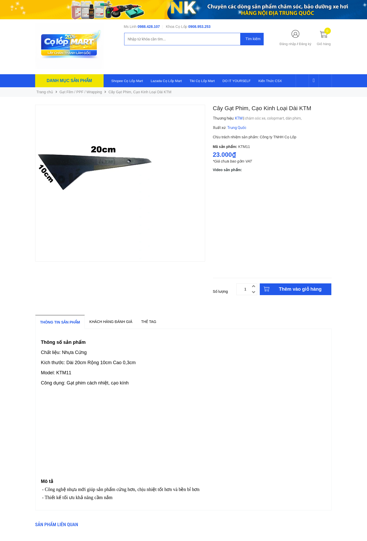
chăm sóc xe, (256, 118)
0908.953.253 (199, 26)
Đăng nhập (288, 44)
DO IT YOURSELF (237, 81)
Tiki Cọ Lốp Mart (201, 81)
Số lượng (220, 291)
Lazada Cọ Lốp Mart (166, 81)
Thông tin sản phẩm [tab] (60, 322)
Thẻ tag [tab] (148, 322)
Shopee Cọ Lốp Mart (127, 81)
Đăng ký (305, 44)
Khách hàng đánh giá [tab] (110, 322)
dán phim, (294, 118)
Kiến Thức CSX (270, 81)
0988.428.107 (148, 26)
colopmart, (276, 118)
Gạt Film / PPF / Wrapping (81, 92)
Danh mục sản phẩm (69, 80)
